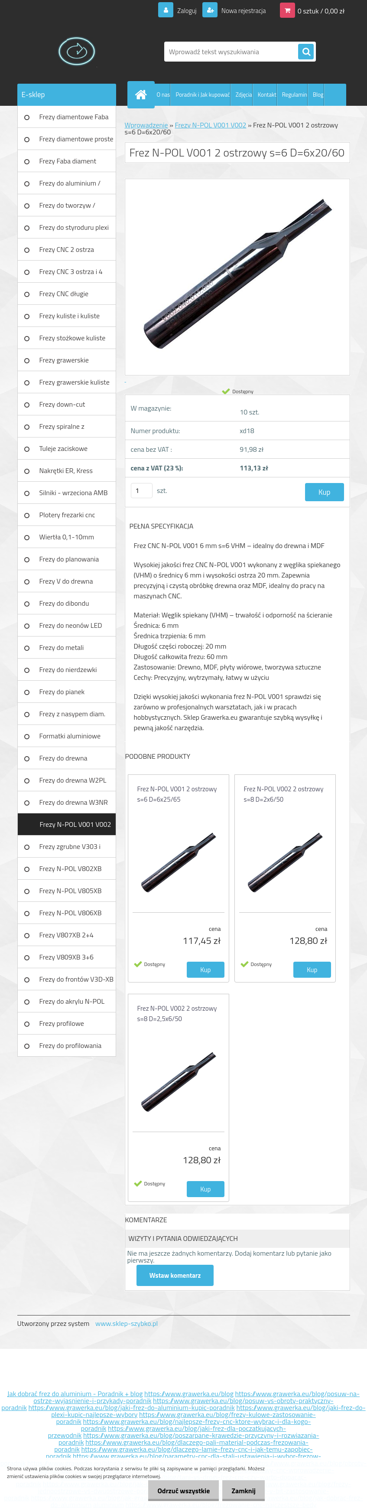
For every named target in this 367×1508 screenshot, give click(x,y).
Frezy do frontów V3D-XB (76, 979)
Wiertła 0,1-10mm (66, 537)
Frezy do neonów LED (70, 625)
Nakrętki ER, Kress (66, 470)
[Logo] (76, 51)
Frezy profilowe (61, 1023)
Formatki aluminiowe (70, 736)
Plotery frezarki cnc (67, 514)
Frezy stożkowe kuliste (72, 338)
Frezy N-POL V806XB (70, 912)
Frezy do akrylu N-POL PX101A (72, 1004)
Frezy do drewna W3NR (73, 802)
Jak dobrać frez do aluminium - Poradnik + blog (75, 1393)
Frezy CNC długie (64, 293)
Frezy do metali (61, 647)
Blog (318, 94)
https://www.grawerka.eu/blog (189, 1393)
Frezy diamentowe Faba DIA (74, 119)
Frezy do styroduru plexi (74, 227)
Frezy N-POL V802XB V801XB (70, 871)
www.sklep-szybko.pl (126, 1323)
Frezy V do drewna (66, 581)
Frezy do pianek (62, 691)
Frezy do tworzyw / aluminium (67, 208)
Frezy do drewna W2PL (73, 780)
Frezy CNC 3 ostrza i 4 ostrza (71, 274)
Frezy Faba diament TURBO (68, 164)
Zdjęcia (244, 94)
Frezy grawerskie (64, 360)
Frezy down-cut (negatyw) (62, 407)
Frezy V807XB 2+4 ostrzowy (66, 938)
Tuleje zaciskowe (63, 448)
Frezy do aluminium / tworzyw (70, 186)
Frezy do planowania (69, 559)
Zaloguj (182, 10)
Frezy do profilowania (70, 1045)
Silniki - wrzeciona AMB (73, 492)
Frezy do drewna (63, 758)
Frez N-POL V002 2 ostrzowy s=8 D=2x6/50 (284, 794)
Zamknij (242, 1490)
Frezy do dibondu (64, 603)
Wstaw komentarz (175, 1275)
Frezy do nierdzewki (68, 669)
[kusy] (142, 490)
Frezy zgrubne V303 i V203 (70, 849)
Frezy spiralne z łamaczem (61, 429)
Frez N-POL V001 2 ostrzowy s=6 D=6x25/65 (177, 794)
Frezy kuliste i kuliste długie (69, 318)
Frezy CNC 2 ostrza (66, 249)
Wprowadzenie (146, 125)
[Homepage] (143, 94)
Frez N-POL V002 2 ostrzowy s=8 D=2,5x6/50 (177, 1013)
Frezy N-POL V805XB (70, 890)
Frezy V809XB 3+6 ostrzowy (66, 960)
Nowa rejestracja (241, 10)
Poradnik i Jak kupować (202, 94)
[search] (306, 52)
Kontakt (267, 94)
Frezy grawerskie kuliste (74, 382)
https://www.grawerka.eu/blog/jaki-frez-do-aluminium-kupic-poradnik (131, 1407)
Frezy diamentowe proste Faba (76, 142)
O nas (163, 94)
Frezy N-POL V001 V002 (75, 824)
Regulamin (294, 94)
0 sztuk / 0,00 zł (321, 10)
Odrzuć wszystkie (179, 1490)
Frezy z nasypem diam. (72, 713)
